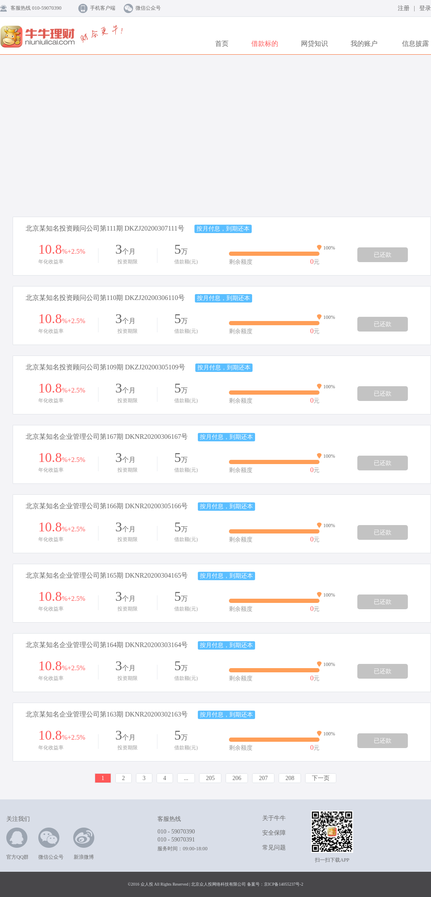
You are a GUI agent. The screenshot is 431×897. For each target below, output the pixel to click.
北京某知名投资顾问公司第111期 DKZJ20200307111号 (105, 228)
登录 (425, 8)
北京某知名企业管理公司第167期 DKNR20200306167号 (107, 436)
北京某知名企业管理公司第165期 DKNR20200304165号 (107, 575)
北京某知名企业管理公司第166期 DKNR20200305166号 (107, 506)
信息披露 (415, 43)
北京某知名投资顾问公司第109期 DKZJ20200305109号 (105, 367)
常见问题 (274, 847)
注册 (404, 8)
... (186, 778)
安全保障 (274, 833)
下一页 (321, 778)
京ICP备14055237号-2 (283, 884)
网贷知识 (314, 43)
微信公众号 (148, 8)
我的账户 (364, 43)
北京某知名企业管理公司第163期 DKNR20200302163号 (107, 714)
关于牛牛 (274, 818)
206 (236, 778)
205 (210, 778)
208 (289, 778)
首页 (222, 43)
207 (263, 778)
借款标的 (264, 43)
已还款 (382, 255)
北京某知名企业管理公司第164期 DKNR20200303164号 (107, 644)
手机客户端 (102, 8)
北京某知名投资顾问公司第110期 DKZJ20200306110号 (105, 297)
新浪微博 (83, 844)
